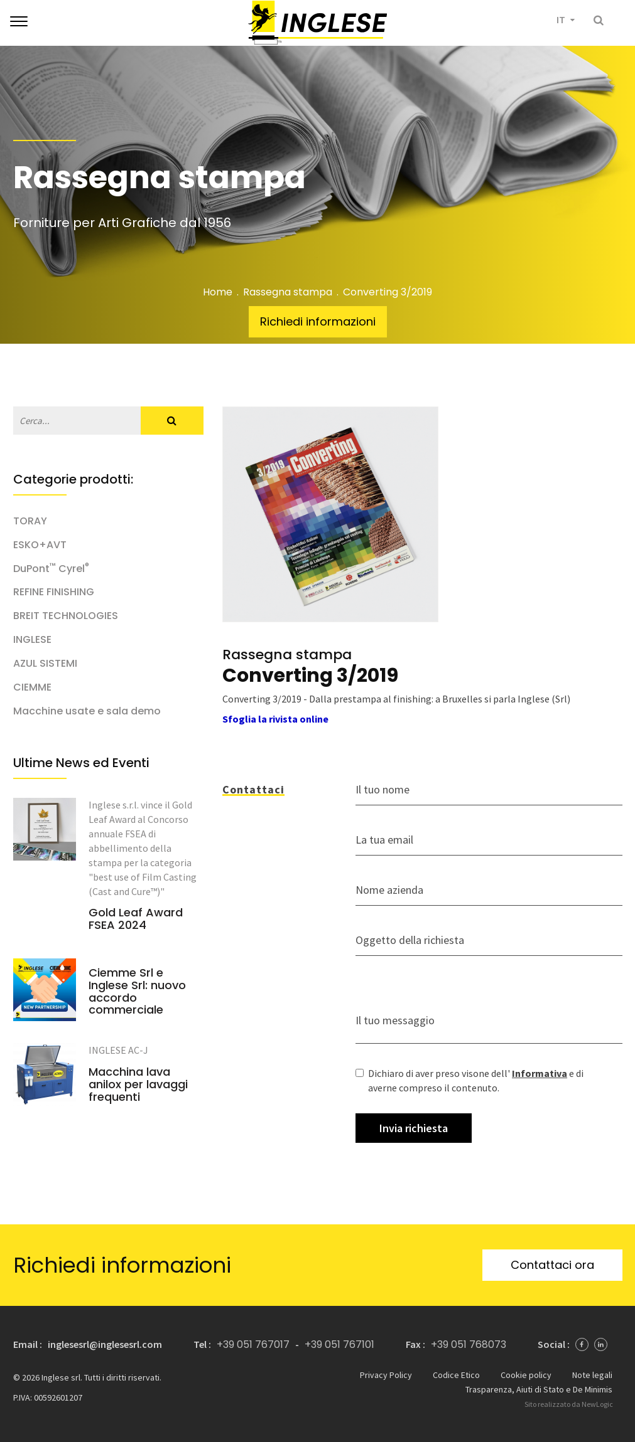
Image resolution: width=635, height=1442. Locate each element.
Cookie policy (526, 1375)
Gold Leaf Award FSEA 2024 (136, 918)
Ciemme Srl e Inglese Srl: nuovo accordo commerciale (137, 991)
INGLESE (32, 640)
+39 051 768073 (468, 1345)
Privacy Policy (386, 1375)
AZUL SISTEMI (45, 664)
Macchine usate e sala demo (87, 711)
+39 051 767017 (253, 1345)
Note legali (592, 1375)
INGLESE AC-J (118, 1050)
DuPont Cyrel (51, 569)
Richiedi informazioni (318, 321)
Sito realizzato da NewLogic (568, 1404)
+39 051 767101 (339, 1345)
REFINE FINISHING (53, 592)
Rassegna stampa (287, 292)
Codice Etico (456, 1375)
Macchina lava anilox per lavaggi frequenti (138, 1084)
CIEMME (32, 687)
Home (217, 292)
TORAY (30, 521)
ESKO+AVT (40, 545)
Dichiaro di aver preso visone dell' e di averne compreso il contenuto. (469, 1080)
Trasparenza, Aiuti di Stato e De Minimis (538, 1389)
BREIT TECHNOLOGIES (65, 616)
